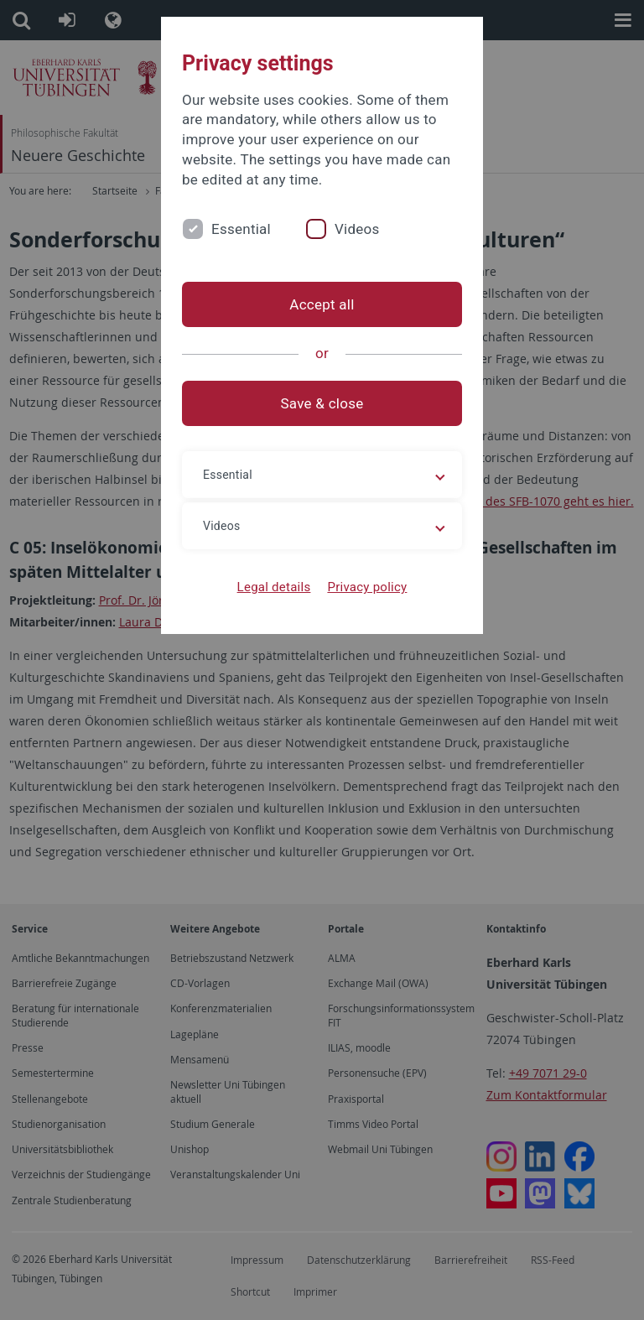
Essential (241, 229)
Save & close (322, 403)
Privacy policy (367, 587)
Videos (357, 229)
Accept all (321, 304)
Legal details (274, 587)
